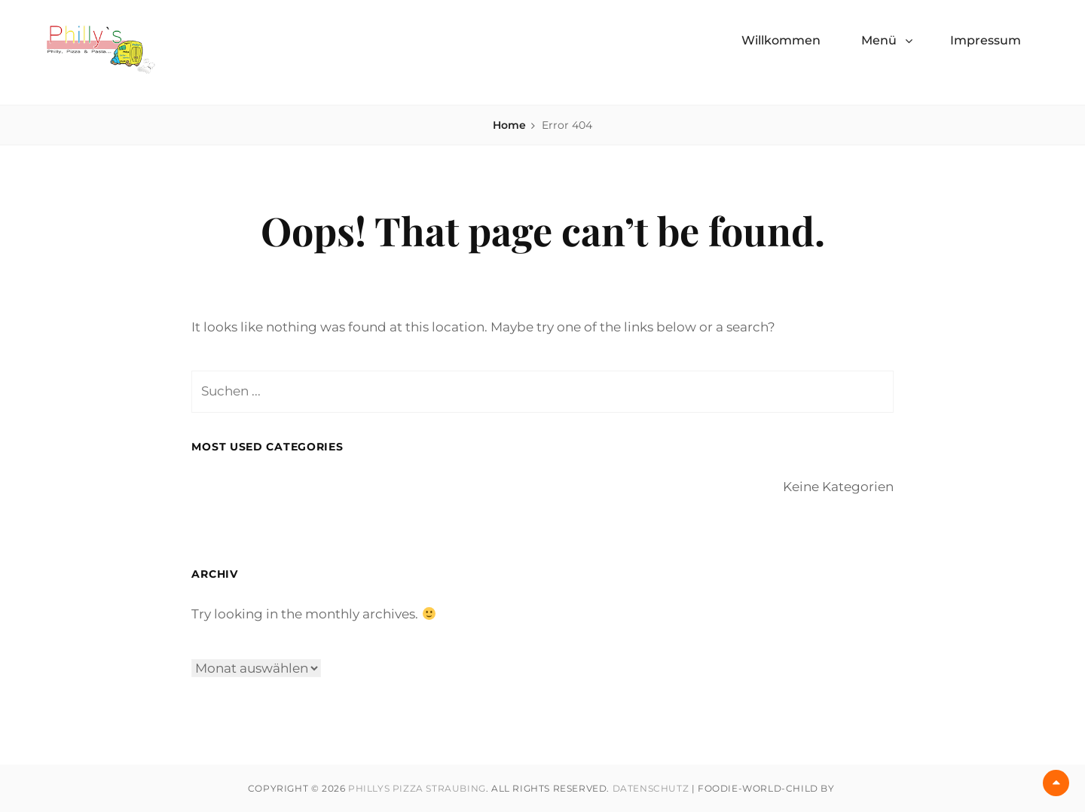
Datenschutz (651, 788)
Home (509, 125)
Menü (879, 40)
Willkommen (781, 40)
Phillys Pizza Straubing (417, 788)
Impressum (985, 40)
